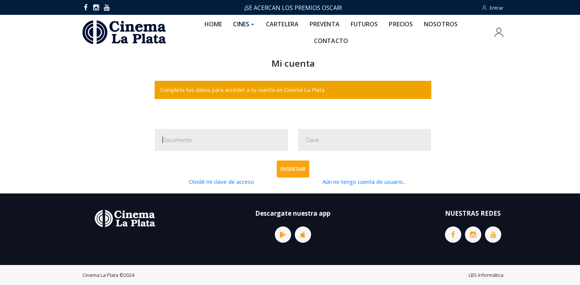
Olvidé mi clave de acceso (221, 181)
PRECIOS (401, 24)
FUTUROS (364, 24)
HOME (213, 24)
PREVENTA (325, 24)
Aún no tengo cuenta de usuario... (364, 181)
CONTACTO (331, 41)
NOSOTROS (441, 24)
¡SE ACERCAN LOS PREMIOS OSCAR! (293, 8)
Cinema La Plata (100, 275)
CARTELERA (282, 24)
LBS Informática (486, 275)
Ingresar (293, 168)
